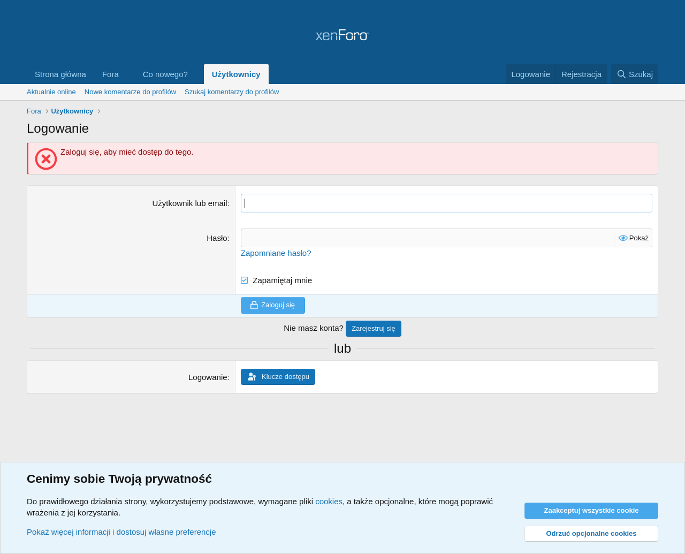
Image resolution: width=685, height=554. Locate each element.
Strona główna (60, 74)
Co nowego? (165, 74)
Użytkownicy (236, 74)
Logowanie (207, 377)
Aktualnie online (51, 92)
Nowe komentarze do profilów (130, 92)
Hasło (217, 237)
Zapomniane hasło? (276, 252)
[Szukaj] (634, 74)
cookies (328, 501)
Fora (110, 74)
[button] (127, 74)
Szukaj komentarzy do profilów (232, 92)
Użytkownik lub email (190, 203)
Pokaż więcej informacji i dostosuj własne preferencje (121, 531)
